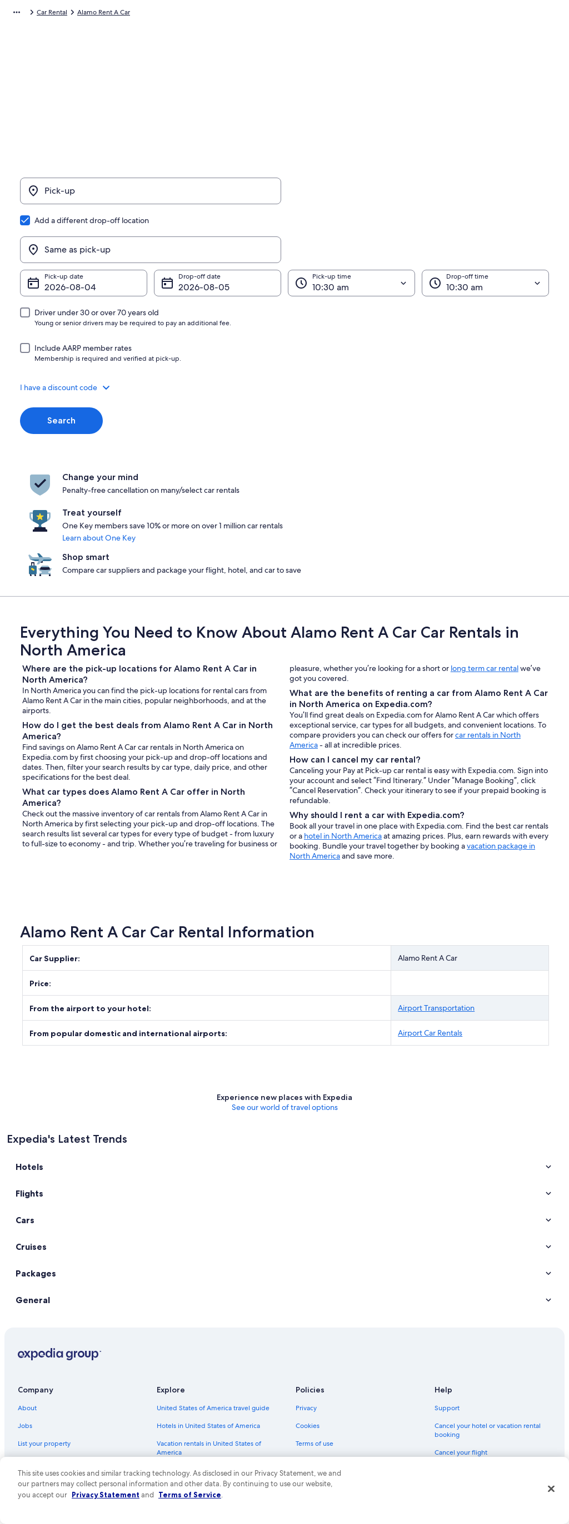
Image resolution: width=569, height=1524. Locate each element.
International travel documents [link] (481, 1401)
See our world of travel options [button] (285, 1003)
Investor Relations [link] (44, 1392)
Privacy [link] (306, 1303)
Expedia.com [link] (26, 13)
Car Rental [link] (71, 13)
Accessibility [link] (314, 1392)
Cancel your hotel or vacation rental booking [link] (488, 1326)
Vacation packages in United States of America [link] (213, 1370)
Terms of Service (189, 1494)
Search (61, 367)
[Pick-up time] (351, 229)
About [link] (27, 1303)
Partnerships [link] (36, 1357)
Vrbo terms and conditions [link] (336, 1374)
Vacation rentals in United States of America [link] (209, 1344)
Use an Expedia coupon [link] (470, 1383)
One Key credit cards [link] (188, 1445)
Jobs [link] (25, 1321)
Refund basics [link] (456, 1365)
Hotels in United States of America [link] (208, 1321)
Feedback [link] (33, 1445)
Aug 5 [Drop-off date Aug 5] (190, 234)
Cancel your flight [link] (461, 1348)
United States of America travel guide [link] (213, 1303)
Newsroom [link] (34, 1374)
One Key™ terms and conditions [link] (344, 1357)
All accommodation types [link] (195, 1428)
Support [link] (447, 1303)
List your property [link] (44, 1339)
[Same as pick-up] (418, 196)
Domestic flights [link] (181, 1392)
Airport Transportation (436, 904)
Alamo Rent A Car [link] (123, 13)
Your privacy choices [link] (326, 1410)
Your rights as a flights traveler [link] (479, 1419)
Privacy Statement (105, 1494)
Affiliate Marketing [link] (45, 1428)
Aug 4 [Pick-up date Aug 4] (56, 234)
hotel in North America (343, 731)
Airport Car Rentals (430, 928)
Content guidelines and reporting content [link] (346, 1432)
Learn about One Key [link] (284, 469)
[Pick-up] (150, 196)
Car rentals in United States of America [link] (214, 1410)
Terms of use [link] (314, 1339)
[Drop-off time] (485, 229)
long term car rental (484, 564)
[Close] (551, 1489)
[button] (284, 334)
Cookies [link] (308, 1321)
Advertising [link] (35, 1410)
